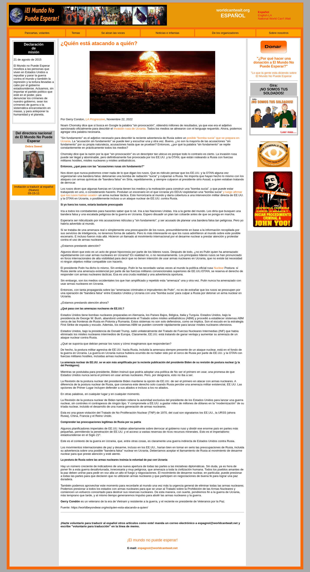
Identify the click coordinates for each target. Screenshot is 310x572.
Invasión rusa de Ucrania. (130, 128)
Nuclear (219, 268)
